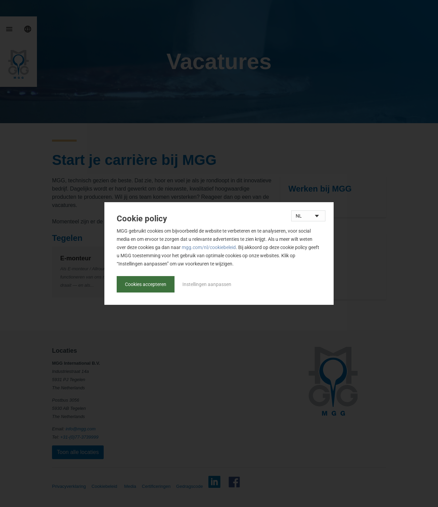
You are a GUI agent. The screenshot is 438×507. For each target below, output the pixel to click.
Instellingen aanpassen (206, 284)
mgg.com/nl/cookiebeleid (209, 247)
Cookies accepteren (145, 284)
